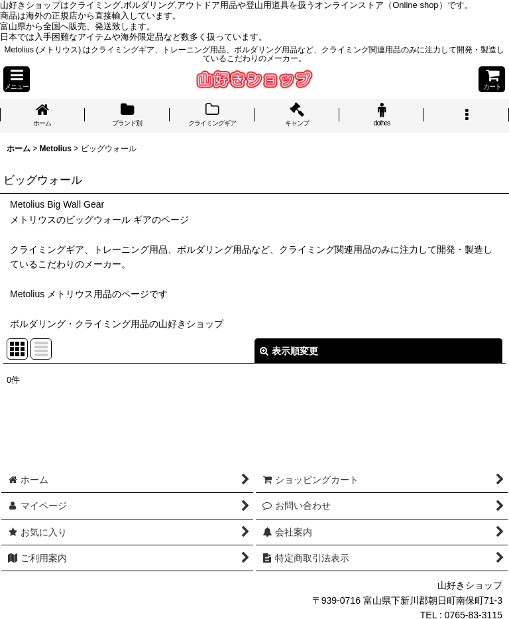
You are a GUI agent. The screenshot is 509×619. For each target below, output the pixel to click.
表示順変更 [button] (289, 351)
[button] (16, 79)
